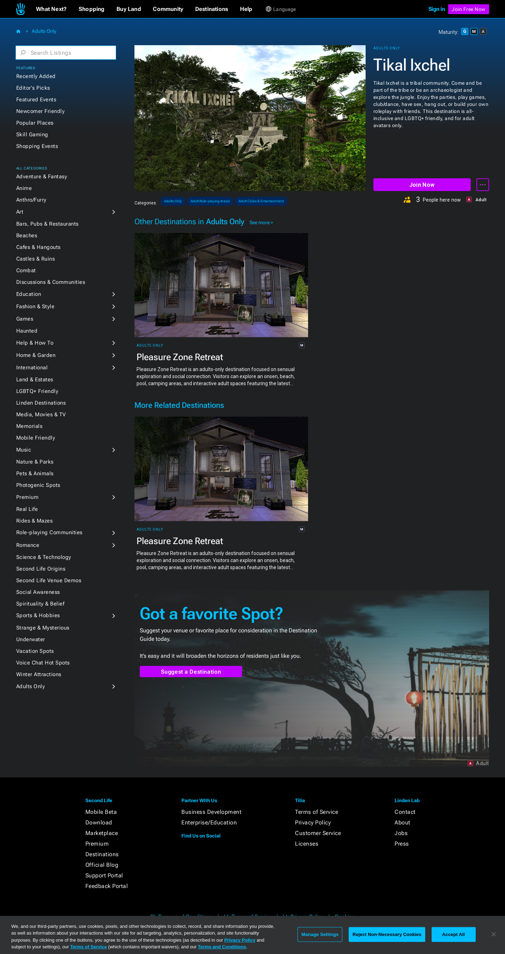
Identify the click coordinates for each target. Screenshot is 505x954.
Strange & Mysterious (43, 628)
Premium (27, 497)
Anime (24, 188)
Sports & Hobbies (38, 615)
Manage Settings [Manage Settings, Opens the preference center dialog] (319, 934)
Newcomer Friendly (40, 111)
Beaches (26, 235)
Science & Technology (43, 557)
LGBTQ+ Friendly (37, 391)
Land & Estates (34, 379)
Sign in (436, 9)
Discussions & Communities (50, 282)
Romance (28, 545)
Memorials (29, 426)
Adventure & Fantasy (41, 176)
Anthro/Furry (31, 200)
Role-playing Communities (49, 532)
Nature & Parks (35, 462)
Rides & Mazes (34, 521)
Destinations (102, 854)
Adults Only (44, 31)
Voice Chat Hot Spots (43, 663)
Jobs (401, 833)
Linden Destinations (41, 403)
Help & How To (35, 343)
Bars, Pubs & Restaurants (47, 224)
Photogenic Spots (38, 485)
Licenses (306, 843)
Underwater (30, 639)
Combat (26, 270)
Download (98, 822)
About (402, 822)
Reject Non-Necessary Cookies (387, 934)
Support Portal (104, 875)
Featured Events (36, 99)
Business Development (211, 812)
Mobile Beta (101, 812)
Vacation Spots (35, 651)
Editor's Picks (33, 88)
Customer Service (318, 833)
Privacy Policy (313, 822)
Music (23, 450)
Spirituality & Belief (40, 604)
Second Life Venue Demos (49, 580)
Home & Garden (36, 355)
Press (402, 843)
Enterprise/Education (209, 822)
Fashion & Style (35, 306)
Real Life (27, 509)
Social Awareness (38, 592)
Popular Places (35, 123)
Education (28, 294)
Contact (405, 812)
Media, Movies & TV (41, 414)
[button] (51, 9)
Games (25, 319)
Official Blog (102, 864)
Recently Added (36, 76)
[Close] (493, 934)
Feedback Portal (106, 886)
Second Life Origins (41, 569)
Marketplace (101, 833)
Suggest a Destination (191, 671)
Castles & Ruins (35, 259)
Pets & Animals (35, 473)
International (32, 367)
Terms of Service (316, 812)
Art (20, 212)
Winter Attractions (38, 674)
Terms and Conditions (222, 946)
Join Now (421, 184)
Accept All (453, 934)
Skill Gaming (32, 134)
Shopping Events (37, 146)
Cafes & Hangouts (38, 247)
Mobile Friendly (35, 438)
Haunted (27, 331)
